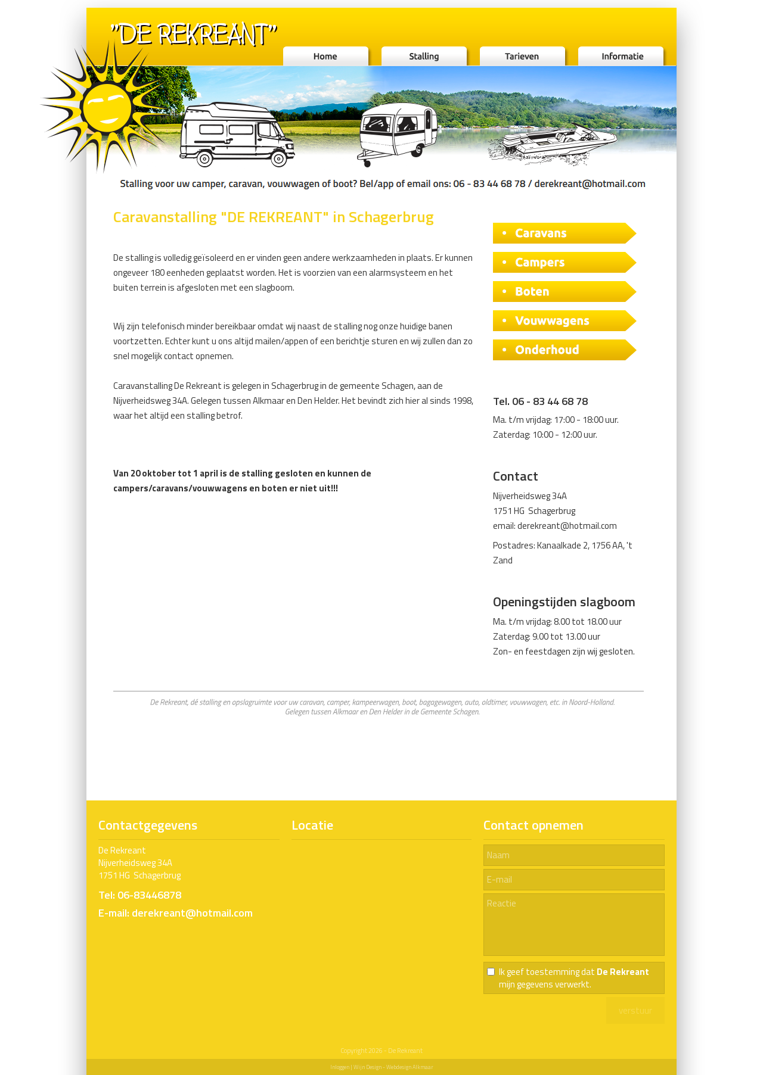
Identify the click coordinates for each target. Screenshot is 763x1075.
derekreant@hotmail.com (567, 525)
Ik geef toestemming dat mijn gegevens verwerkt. (574, 977)
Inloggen (339, 1067)
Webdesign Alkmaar (409, 1067)
